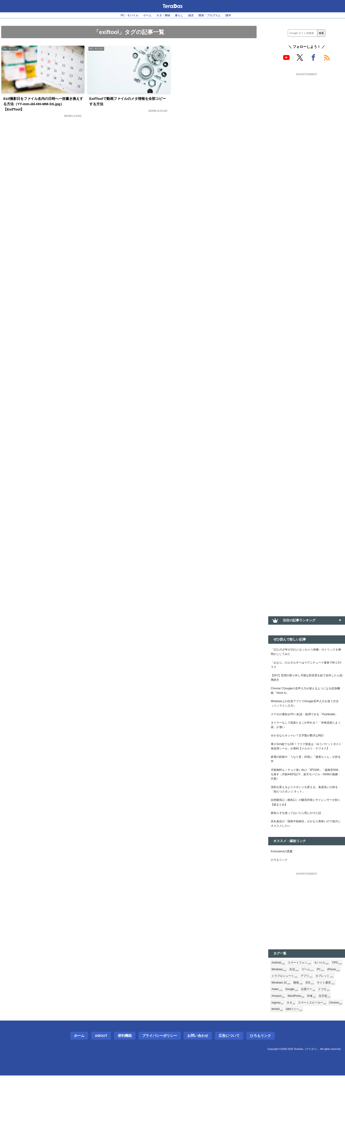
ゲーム (143, 15)
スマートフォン (303, 1002)
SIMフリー (297, 1062)
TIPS (277, 1010)
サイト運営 (307, 1032)
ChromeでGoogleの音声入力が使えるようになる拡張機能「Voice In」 (306, 697)
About (101, 1089)
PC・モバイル (122, 15)
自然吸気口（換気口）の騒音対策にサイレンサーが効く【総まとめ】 (306, 835)
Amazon (331, 1040)
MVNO (278, 1062)
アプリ (278, 1025)
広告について (229, 1089)
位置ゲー (297, 1040)
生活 (311, 1010)
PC (275, 1017)
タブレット (298, 1025)
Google (278, 1040)
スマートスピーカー (300, 1055)
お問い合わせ (197, 1089)
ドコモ (314, 1040)
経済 (193, 15)
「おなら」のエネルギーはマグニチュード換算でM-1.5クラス (306, 667)
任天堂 (312, 1047)
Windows (294, 1010)
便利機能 (125, 1089)
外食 (298, 1047)
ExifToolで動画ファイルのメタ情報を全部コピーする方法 (129, 102)
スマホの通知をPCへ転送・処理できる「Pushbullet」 (299, 726)
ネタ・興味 (161, 15)
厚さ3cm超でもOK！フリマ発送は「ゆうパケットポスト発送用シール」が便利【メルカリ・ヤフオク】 (306, 768)
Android (279, 1002)
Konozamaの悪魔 (284, 888)
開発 (276, 1032)
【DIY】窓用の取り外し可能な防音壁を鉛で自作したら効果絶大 (306, 682)
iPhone (290, 1017)
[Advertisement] (306, 107)
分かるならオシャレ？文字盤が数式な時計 (302, 753)
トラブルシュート (315, 1017)
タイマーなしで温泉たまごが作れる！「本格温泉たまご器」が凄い (306, 741)
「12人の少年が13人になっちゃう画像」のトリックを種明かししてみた (305, 653)
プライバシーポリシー (159, 1089)
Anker (326, 1032)
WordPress (281, 1047)
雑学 (236, 15)
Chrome (326, 1055)
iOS (289, 1032)
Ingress (329, 1047)
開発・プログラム (215, 15)
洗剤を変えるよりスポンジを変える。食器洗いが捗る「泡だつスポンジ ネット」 (306, 820)
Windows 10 (322, 1025)
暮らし (180, 15)
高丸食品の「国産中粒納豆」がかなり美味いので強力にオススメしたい (306, 859)
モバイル (327, 1002)
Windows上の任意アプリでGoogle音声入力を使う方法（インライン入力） (306, 712)
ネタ (276, 1055)
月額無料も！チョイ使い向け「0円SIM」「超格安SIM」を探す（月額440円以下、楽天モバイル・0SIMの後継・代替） (306, 803)
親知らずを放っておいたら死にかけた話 (300, 847)
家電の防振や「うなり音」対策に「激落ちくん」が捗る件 (306, 785)
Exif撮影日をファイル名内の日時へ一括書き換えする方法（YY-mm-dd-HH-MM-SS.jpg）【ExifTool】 (42, 106)
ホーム (79, 1089)
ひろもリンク (280, 898)
